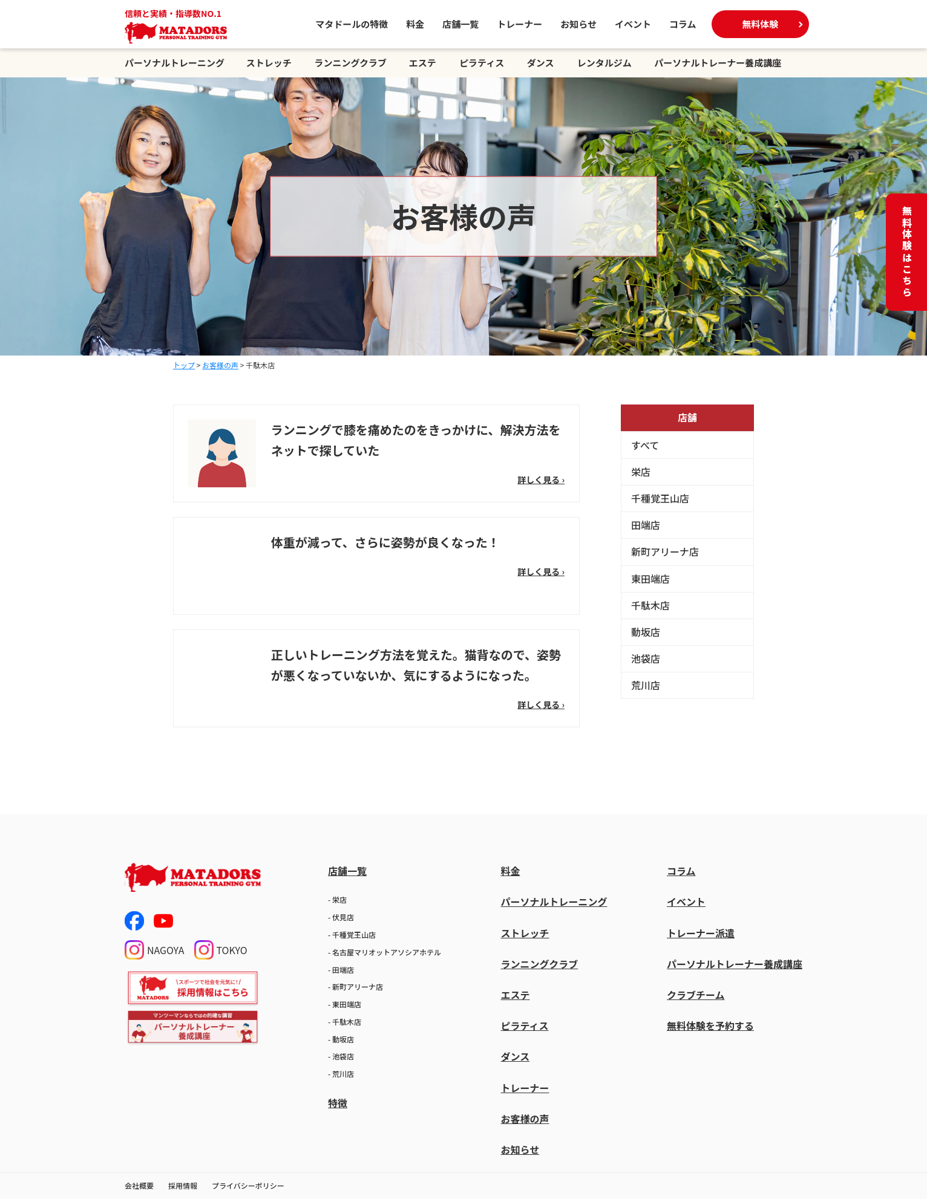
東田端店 (650, 578)
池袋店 (645, 658)
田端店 (645, 525)
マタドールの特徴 (351, 24)
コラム (682, 24)
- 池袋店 (341, 1056)
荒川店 (645, 685)
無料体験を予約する (710, 1025)
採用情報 (182, 1185)
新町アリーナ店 (665, 551)
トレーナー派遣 (701, 933)
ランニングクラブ (350, 62)
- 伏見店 (341, 917)
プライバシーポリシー (248, 1185)
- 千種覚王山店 (352, 934)
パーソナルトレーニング (174, 62)
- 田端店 (341, 969)
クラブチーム (696, 994)
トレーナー (519, 24)
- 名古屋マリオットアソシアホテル (384, 952)
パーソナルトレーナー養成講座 (717, 62)
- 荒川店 (341, 1073)
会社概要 (139, 1185)
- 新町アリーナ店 (355, 986)
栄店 (640, 471)
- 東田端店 (344, 1004)
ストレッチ (269, 62)
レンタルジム (604, 62)
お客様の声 (524, 1118)
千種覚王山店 (660, 498)
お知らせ (578, 24)
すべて (645, 445)
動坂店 (645, 632)
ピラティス (481, 62)
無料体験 (760, 24)
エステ (422, 62)
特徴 (337, 1103)
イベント (633, 24)
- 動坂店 (341, 1039)
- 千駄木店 (344, 1021)
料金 (415, 24)
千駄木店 (650, 605)
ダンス (540, 62)
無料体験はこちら (907, 252)
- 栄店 (337, 899)
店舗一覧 (460, 24)
